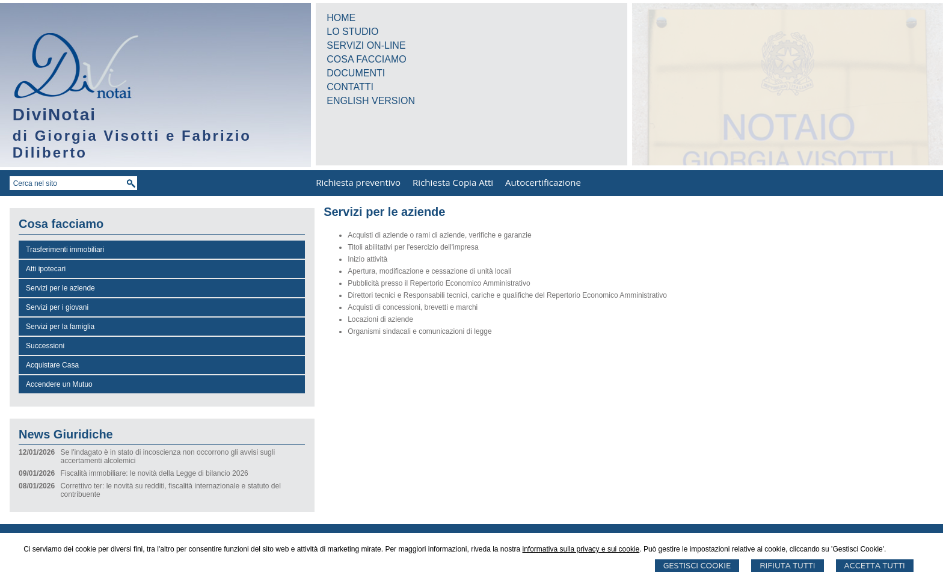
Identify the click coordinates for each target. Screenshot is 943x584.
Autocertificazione (543, 182)
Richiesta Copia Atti (453, 182)
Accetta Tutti (874, 566)
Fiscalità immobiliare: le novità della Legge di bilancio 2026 (154, 473)
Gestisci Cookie (697, 566)
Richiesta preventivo (358, 182)
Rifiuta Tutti (787, 566)
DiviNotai (54, 114)
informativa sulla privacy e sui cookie (581, 549)
